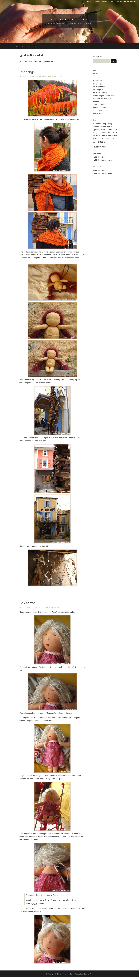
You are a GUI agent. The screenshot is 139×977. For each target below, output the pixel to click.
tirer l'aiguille (98, 90)
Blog (104, 124)
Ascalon (60, 119)
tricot (100, 141)
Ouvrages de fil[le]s (69, 19)
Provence (110, 139)
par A (34, 903)
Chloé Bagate (40, 895)
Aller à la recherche (127, 1)
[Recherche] (101, 61)
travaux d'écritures (100, 93)
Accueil (96, 71)
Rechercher (98, 56)
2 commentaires (55, 77)
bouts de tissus (99, 87)
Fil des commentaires (44, 61)
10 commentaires (51, 608)
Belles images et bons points (104, 96)
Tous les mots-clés (100, 147)
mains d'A (42, 380)
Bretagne (110, 124)
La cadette (27, 603)
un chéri (40, 834)
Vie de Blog (97, 113)
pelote (95, 139)
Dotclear (87, 974)
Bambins (97, 124)
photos (102, 138)
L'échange (27, 72)
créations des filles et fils (102, 99)
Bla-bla (96, 102)
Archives (96, 74)
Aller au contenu (92, 1)
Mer (109, 135)
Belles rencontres (100, 107)
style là (60, 779)
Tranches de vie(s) (100, 104)
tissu (94, 142)
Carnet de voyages (100, 110)
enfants (103, 130)
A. (60, 718)
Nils (48, 900)
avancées (39, 119)
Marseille (103, 135)
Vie (105, 142)
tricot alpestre (59, 380)
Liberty (104, 132)
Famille (110, 130)
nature (114, 135)
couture (103, 127)
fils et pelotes (98, 84)
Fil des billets (27, 61)
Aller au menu (108, 1)
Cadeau (96, 127)
